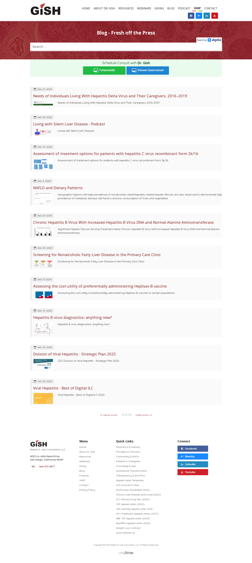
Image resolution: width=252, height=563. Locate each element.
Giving (159, 8)
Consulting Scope (126, 466)
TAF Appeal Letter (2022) (130, 504)
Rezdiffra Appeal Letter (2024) (133, 523)
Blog (171, 8)
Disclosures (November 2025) (133, 489)
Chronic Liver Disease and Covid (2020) (138, 494)
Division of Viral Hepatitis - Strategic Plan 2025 (74, 353)
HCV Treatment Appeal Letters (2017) (137, 513)
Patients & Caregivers (128, 461)
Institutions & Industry (128, 447)
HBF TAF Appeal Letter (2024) (133, 518)
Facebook (189, 448)
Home (86, 8)
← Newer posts (109, 415)
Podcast (184, 8)
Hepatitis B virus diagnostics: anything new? (72, 317)
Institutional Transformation (131, 470)
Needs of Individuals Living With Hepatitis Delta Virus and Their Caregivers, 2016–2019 (110, 95)
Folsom (148, 70)
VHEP (197, 8)
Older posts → (143, 415)
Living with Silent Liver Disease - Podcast (69, 123)
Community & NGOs (127, 456)
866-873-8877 (47, 466)
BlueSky (188, 456)
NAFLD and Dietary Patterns (58, 187)
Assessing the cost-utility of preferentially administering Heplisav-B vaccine (100, 286)
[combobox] (126, 47)
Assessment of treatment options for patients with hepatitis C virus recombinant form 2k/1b (115, 153)
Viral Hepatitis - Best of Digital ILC (63, 387)
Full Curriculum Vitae (127, 485)
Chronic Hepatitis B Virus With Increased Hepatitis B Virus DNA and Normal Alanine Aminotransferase (123, 222)
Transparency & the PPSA (130, 475)
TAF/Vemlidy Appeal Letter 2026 (134, 508)
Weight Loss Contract (128, 527)
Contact (210, 8)
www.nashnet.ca (125, 532)
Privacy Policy (87, 489)
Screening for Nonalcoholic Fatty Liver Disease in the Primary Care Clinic (97, 254)
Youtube (188, 472)
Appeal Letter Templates (130, 480)
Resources (126, 8)
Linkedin (188, 464)
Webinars (144, 8)
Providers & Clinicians (128, 451)
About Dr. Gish (104, 8)
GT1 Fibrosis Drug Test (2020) (133, 499)
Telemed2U (104, 70)
